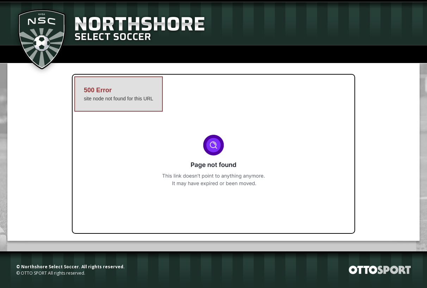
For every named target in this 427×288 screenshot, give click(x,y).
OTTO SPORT (34, 273)
